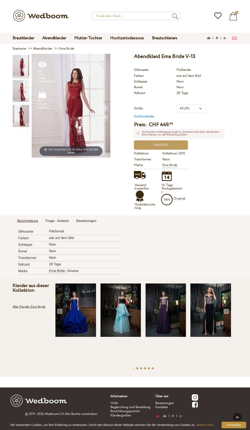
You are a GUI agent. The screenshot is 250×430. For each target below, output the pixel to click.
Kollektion (141, 153)
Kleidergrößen (120, 415)
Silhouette (141, 70)
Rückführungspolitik (125, 411)
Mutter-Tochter (88, 38)
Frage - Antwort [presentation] (57, 221)
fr (217, 38)
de (208, 38)
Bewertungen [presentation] (86, 221)
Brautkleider (23, 38)
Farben (139, 76)
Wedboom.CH (54, 414)
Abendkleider (54, 38)
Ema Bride (169, 165)
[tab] (27, 221)
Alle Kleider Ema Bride (29, 306)
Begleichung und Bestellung (130, 407)
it (224, 38)
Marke (138, 165)
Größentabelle (144, 116)
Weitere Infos (205, 425)
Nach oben (237, 417)
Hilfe (114, 403)
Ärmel (138, 87)
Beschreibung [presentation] (27, 221)
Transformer (142, 159)
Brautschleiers (164, 38)
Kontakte (161, 407)
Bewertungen (164, 403)
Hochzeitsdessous (127, 38)
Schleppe (140, 82)
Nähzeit (139, 93)
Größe (138, 108)
